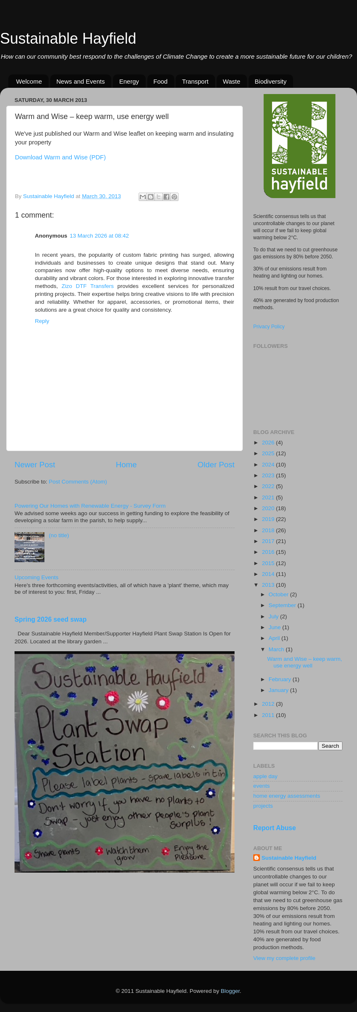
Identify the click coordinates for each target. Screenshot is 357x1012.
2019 (269, 519)
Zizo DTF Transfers (87, 286)
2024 (269, 464)
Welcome (29, 81)
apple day (265, 776)
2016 (269, 552)
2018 (269, 530)
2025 (269, 453)
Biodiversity (271, 81)
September (283, 605)
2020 (269, 508)
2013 (269, 585)
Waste (231, 81)
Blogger (230, 991)
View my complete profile (284, 958)
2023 (269, 475)
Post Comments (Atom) (78, 482)
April (275, 638)
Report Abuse (274, 827)
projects (263, 806)
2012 (269, 704)
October (279, 594)
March (277, 649)
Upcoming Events (37, 577)
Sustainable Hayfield (68, 38)
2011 (269, 715)
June (275, 627)
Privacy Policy (269, 327)
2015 (269, 563)
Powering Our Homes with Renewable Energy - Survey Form (90, 506)
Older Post (216, 464)
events (261, 786)
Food (161, 81)
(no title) (59, 535)
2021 (269, 497)
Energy (129, 81)
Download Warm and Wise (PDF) (60, 157)
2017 (269, 541)
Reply (42, 321)
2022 (269, 486)
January (279, 690)
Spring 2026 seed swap (51, 619)
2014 (269, 574)
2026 (269, 442)
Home (126, 464)
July (274, 616)
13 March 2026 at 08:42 (99, 236)
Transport (195, 81)
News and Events (80, 81)
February (281, 679)
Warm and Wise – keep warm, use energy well (304, 662)
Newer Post (35, 464)
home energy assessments (286, 796)
